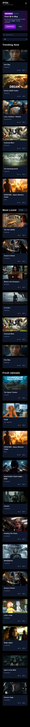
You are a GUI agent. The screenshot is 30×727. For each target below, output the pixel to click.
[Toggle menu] (25, 3)
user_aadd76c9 (8, 422)
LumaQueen (7, 258)
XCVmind (6, 395)
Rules (20, 26)
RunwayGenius (7, 119)
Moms (5, 199)
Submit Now (10, 26)
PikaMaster (6, 67)
